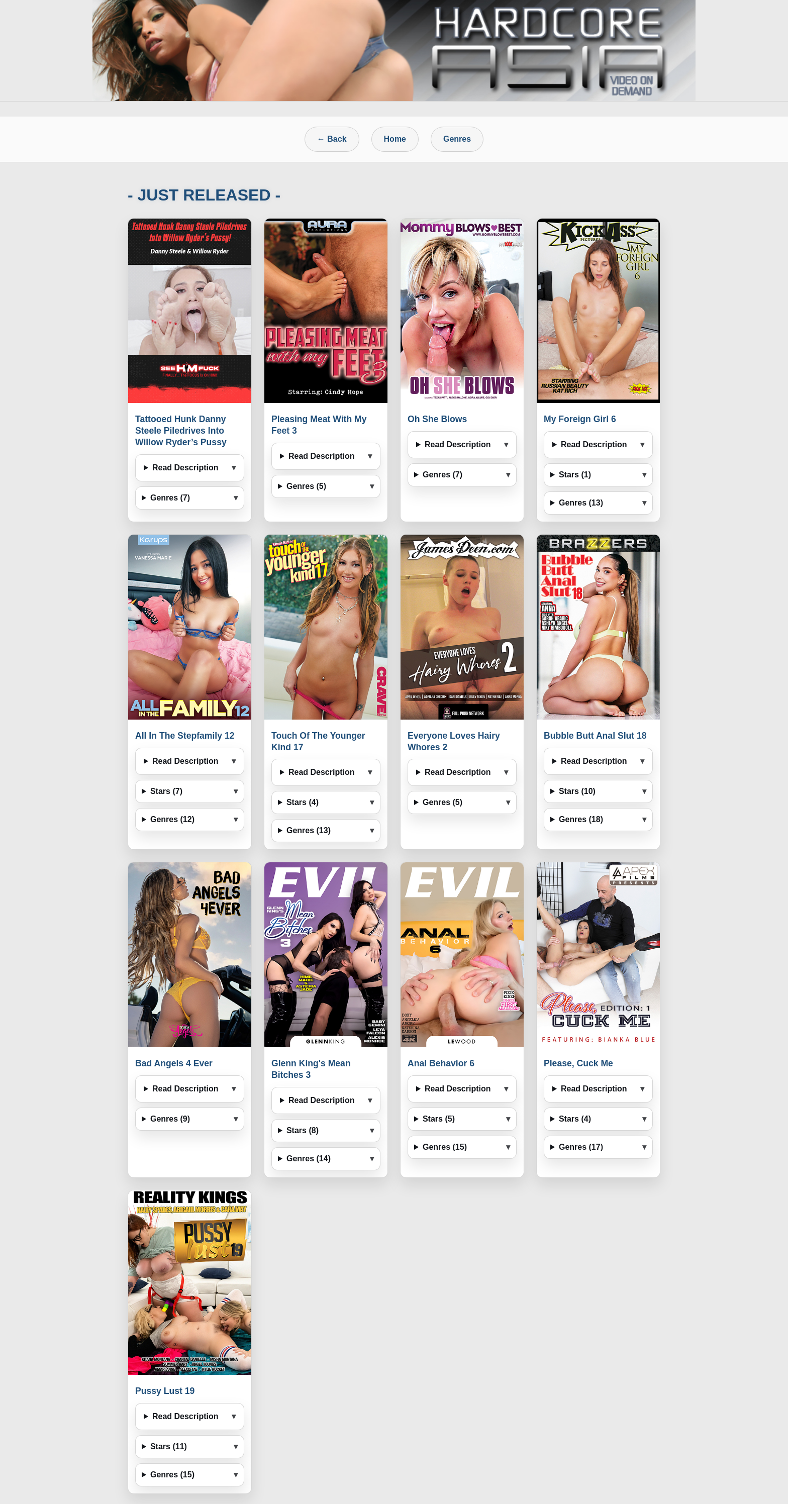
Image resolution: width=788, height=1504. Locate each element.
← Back (332, 139)
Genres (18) (581, 819)
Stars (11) (168, 1446)
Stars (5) (439, 1119)
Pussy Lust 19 (164, 1391)
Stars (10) (577, 791)
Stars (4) (302, 802)
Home (395, 139)
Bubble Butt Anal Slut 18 (595, 736)
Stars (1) (575, 474)
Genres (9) (170, 1119)
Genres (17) (581, 1147)
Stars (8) (302, 1130)
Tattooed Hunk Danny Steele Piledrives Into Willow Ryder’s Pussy (181, 430)
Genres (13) (581, 502)
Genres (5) (306, 486)
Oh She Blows (437, 419)
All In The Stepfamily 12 (185, 736)
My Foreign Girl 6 (580, 419)
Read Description (185, 467)
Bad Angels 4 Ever (174, 1063)
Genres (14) (308, 1158)
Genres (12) (172, 819)
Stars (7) (166, 791)
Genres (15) (445, 1147)
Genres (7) (170, 497)
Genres (457, 139)
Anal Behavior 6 (441, 1063)
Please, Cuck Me (578, 1063)
